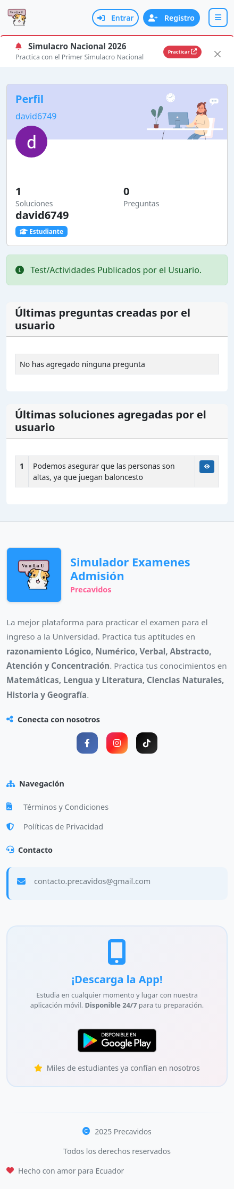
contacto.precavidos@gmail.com (92, 881)
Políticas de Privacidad (54, 826)
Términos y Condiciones (57, 807)
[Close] (217, 54)
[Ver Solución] (206, 466)
